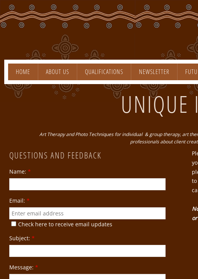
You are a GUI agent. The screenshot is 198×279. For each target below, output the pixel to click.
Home (23, 71)
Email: (19, 200)
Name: (20, 171)
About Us (57, 71)
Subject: (22, 238)
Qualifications (104, 71)
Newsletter (154, 71)
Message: (23, 267)
